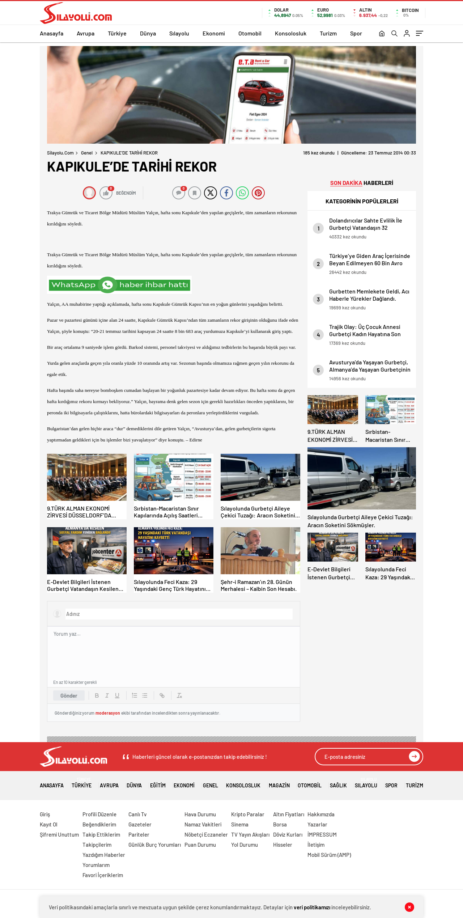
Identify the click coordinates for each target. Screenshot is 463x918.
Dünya (148, 33)
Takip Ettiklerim (101, 834)
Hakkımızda (321, 814)
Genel (87, 153)
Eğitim (158, 782)
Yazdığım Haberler (103, 854)
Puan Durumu (200, 844)
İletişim (315, 844)
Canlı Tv (137, 814)
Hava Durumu (200, 814)
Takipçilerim (96, 844)
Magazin (279, 782)
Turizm (328, 33)
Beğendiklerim (99, 824)
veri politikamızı (312, 907)
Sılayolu (179, 33)
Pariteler (138, 834)
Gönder (68, 695)
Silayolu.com (60, 153)
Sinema (240, 824)
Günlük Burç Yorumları (154, 844)
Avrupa (85, 33)
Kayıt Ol (49, 824)
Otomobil (250, 33)
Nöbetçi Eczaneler (206, 834)
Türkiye (117, 33)
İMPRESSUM (322, 834)
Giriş (45, 814)
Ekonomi (214, 33)
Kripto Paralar (247, 814)
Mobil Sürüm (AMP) (329, 854)
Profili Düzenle (99, 814)
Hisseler (282, 844)
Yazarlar (317, 824)
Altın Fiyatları (288, 814)
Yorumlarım (96, 865)
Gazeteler (140, 824)
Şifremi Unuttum (59, 834)
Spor (356, 33)
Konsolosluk (290, 33)
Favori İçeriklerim (102, 875)
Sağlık (338, 782)
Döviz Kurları (287, 834)
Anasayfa (51, 33)
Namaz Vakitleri (202, 824)
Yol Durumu (244, 844)
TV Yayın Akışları (250, 834)
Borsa (280, 824)
